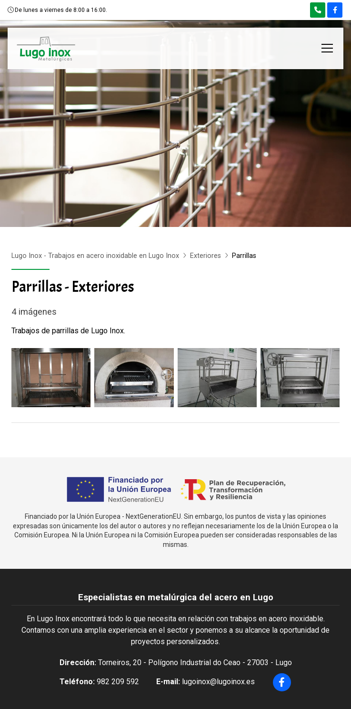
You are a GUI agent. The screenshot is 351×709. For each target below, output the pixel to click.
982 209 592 (118, 681)
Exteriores (205, 256)
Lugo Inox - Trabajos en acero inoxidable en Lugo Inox (95, 256)
